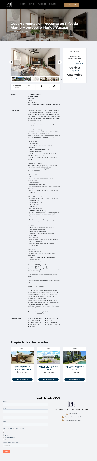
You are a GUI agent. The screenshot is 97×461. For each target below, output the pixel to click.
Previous (11, 62)
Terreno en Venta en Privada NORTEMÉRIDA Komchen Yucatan (48, 368)
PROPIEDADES (42, 4)
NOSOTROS (23, 4)
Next (60, 62)
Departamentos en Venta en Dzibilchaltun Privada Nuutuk (74, 368)
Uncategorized (76, 78)
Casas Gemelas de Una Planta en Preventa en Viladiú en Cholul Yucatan (22, 368)
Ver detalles (22, 379)
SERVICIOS (32, 4)
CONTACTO (52, 4)
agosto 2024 (76, 71)
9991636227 (79, 64)
